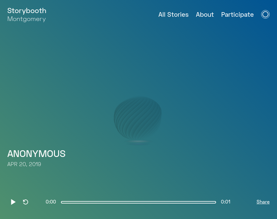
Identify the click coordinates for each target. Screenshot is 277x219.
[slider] (138, 202)
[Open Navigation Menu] (265, 14)
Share (263, 202)
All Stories (173, 15)
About (205, 15)
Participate (237, 15)
